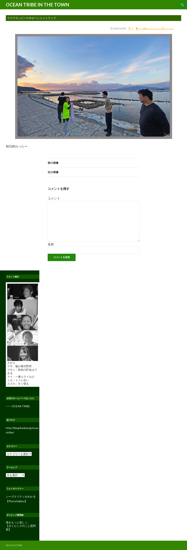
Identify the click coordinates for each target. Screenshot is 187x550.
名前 (51, 244)
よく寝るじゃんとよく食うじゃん (156, 28)
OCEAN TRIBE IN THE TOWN (37, 4)
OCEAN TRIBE (21, 406)
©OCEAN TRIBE (14, 545)
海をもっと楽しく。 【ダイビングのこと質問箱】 (21, 526)
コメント (54, 198)
